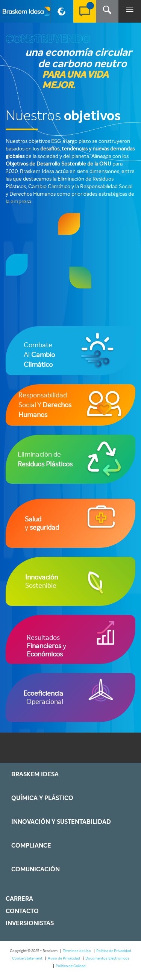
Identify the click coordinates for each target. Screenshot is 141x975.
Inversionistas (30, 923)
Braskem (26, 11)
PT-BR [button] (62, 14)
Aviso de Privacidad (64, 958)
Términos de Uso (77, 950)
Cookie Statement (27, 958)
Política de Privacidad (113, 950)
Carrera (19, 899)
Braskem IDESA (35, 774)
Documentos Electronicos (107, 958)
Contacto (22, 911)
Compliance (31, 846)
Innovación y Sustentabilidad (61, 822)
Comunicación (35, 869)
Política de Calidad (71, 965)
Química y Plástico (42, 798)
